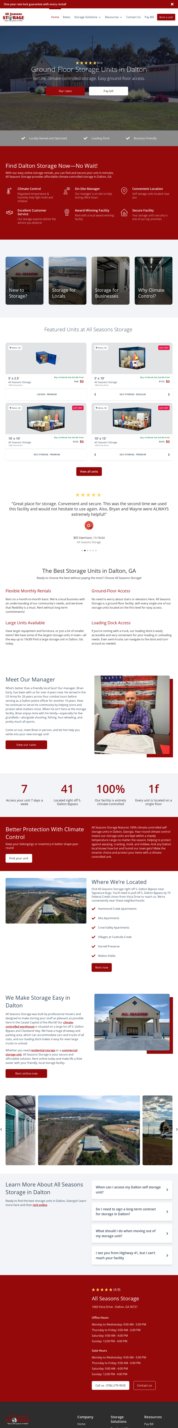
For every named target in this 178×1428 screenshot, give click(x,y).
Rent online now (26, 1073)
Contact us (144, 1385)
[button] (82, 550)
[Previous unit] (95, 394)
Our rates (65, 91)
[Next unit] (168, 394)
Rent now (101, 967)
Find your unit (19, 858)
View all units (89, 471)
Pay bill (108, 91)
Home (81, 1424)
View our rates (26, 745)
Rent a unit (166, 17)
